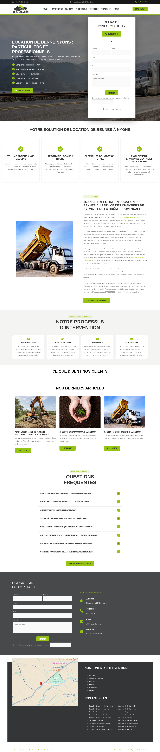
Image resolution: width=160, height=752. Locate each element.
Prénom (95, 49)
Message (95, 74)
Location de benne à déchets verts (101, 706)
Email (94, 57)
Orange (91, 684)
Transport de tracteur (125, 729)
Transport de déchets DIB (126, 706)
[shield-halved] (104, 109)
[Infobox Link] (81, 2)
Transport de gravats (125, 712)
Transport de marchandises (127, 715)
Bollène (91, 690)
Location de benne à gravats (99, 709)
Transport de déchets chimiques (100, 729)
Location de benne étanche (98, 715)
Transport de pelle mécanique (128, 723)
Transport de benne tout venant (100, 723)
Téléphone (96, 66)
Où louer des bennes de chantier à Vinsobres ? (122, 432)
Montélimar (93, 687)
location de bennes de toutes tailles (128, 217)
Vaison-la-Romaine (96, 679)
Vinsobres (92, 676)
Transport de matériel (125, 718)
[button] (141, 2)
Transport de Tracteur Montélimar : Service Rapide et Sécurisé (34, 750)
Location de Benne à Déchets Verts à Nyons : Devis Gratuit (127, 750)
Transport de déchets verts (127, 709)
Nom (114, 49)
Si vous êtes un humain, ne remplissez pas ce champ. (110, 98)
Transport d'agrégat (96, 721)
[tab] (80, 493)
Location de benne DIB (97, 712)
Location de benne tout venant (100, 718)
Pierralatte (92, 681)
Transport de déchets (96, 726)
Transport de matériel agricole (128, 721)
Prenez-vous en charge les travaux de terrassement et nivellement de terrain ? (32, 433)
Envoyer (111, 93)
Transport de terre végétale (127, 726)
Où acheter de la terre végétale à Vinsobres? (77, 432)
